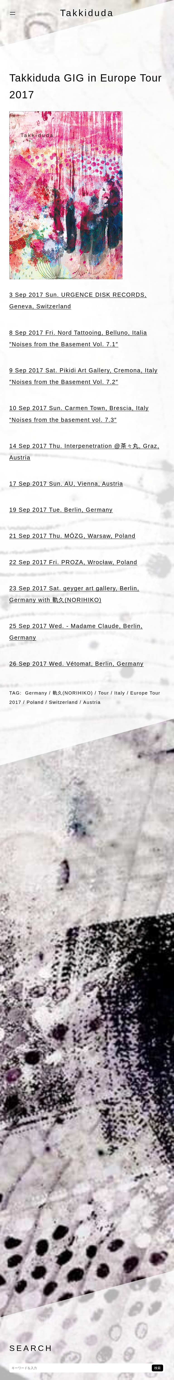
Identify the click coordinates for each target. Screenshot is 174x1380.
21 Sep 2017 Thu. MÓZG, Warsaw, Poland (72, 536)
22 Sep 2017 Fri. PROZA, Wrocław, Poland (73, 562)
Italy (120, 692)
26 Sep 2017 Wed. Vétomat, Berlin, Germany (77, 663)
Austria (92, 702)
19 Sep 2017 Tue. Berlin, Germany (61, 510)
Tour (104, 692)
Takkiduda (87, 13)
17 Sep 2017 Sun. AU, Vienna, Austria (66, 483)
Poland (35, 702)
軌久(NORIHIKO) (73, 692)
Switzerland (63, 702)
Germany (36, 692)
